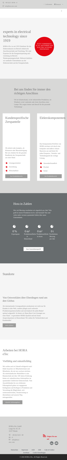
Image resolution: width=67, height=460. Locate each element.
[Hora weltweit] (25, 280)
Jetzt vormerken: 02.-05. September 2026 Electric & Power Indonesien (44, 46)
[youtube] (56, 443)
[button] (59, 4)
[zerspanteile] (16, 128)
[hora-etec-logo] (9, 11)
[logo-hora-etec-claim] (33, 430)
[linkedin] (51, 443)
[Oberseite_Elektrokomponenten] (51, 124)
